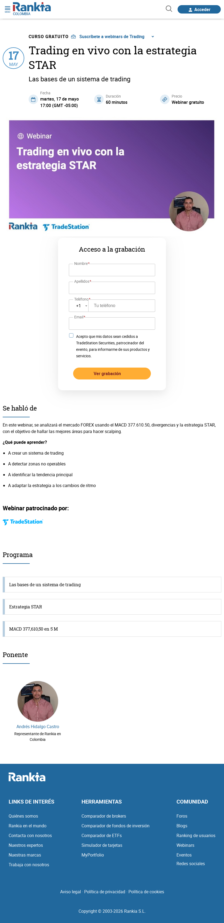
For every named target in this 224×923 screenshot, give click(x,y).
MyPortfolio (93, 855)
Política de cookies (146, 892)
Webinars (185, 845)
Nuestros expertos (26, 845)
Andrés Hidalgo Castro (37, 726)
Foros (182, 816)
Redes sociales (191, 864)
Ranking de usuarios (196, 835)
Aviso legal (70, 892)
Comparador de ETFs (102, 835)
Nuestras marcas (25, 855)
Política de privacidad (104, 892)
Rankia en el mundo (27, 826)
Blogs (182, 826)
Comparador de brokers (104, 816)
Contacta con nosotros (30, 835)
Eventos (184, 855)
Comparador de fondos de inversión (116, 826)
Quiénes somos (23, 816)
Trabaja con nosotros (29, 865)
